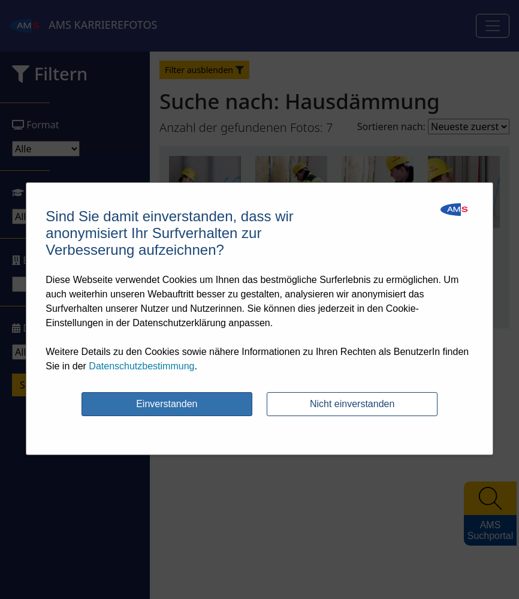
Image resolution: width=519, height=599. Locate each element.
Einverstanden (166, 404)
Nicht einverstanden (352, 404)
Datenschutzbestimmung (141, 366)
